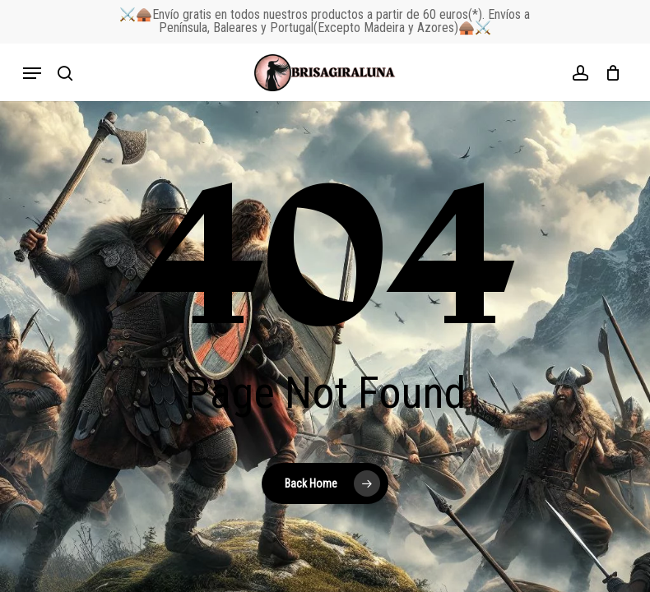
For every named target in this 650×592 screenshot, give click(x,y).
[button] (32, 73)
